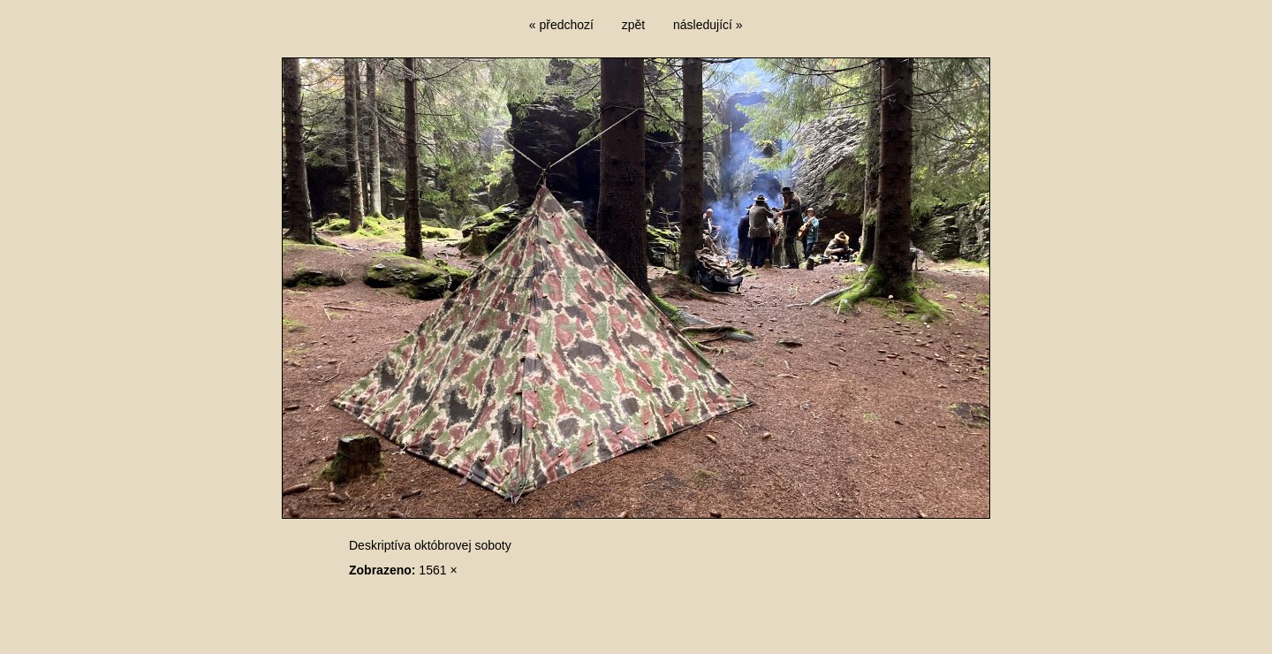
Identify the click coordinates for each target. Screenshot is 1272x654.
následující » (708, 25)
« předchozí (561, 25)
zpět (633, 25)
